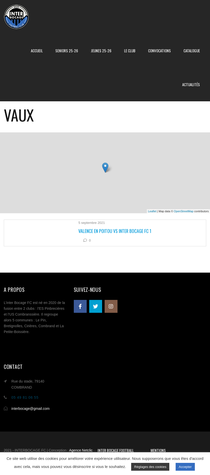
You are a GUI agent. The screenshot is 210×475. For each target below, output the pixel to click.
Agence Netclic (80, 450)
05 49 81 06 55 (24, 397)
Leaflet (152, 211)
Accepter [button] (185, 467)
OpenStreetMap (184, 211)
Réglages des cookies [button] (150, 467)
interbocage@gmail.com (30, 409)
